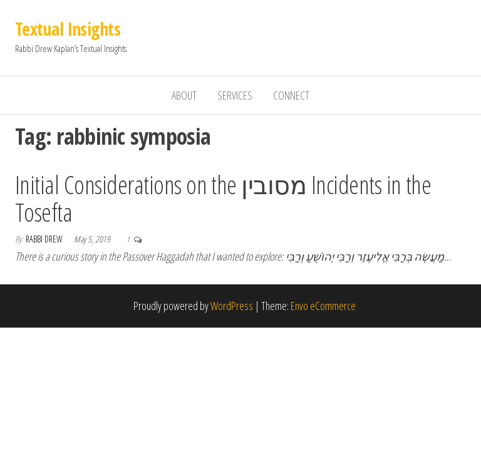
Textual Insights (67, 29)
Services (234, 95)
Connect (291, 95)
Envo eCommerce (323, 305)
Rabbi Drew (45, 239)
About (184, 95)
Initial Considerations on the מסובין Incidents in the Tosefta (223, 198)
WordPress (231, 305)
